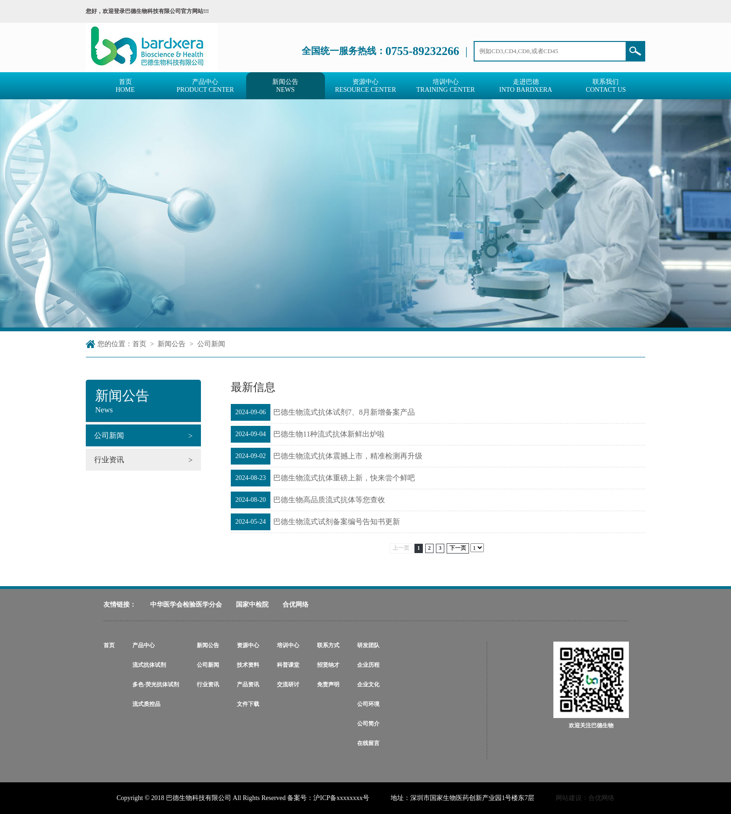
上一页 (401, 548)
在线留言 (368, 743)
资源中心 (248, 645)
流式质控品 (146, 704)
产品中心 (143, 645)
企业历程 (368, 665)
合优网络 (296, 604)
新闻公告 (172, 344)
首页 (139, 344)
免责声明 (328, 684)
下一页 (457, 548)
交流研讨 (288, 684)
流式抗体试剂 (149, 665)
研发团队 (368, 645)
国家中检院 (252, 604)
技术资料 (248, 665)
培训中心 (288, 645)
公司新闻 (211, 344)
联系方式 (328, 645)
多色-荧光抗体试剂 (155, 684)
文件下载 (248, 704)
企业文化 (368, 684)
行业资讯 (208, 684)
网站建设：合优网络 (585, 797)
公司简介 (368, 723)
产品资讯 (248, 684)
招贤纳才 (328, 665)
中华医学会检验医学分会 (186, 604)
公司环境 (368, 704)
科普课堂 (288, 665)
